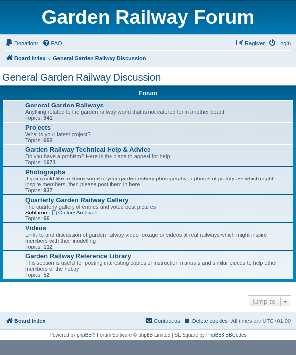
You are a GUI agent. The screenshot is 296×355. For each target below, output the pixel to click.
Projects (38, 127)
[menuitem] (22, 43)
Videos (35, 228)
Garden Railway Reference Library (78, 256)
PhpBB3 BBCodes (226, 335)
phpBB (84, 335)
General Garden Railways (64, 105)
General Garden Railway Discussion (81, 77)
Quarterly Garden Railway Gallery (77, 200)
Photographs (45, 172)
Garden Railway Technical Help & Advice (87, 149)
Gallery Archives (74, 212)
